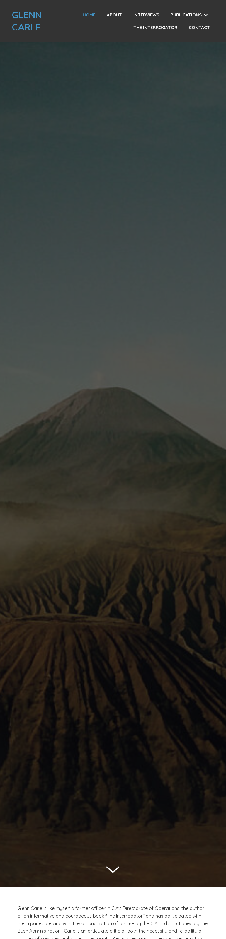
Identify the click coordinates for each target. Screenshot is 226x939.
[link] (89, 15)
